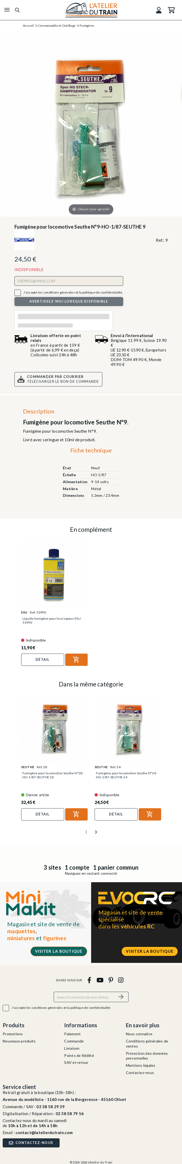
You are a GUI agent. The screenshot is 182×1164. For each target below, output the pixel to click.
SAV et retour (76, 1062)
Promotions (13, 1034)
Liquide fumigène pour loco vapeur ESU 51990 (51, 620)
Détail (43, 659)
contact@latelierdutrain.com (44, 1132)
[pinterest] (110, 980)
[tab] (91, 451)
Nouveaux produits (19, 1041)
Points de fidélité (79, 1055)
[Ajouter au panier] (76, 660)
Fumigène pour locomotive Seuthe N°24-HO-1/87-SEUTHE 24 (126, 775)
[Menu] (7, 10)
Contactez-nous (140, 1072)
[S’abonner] (121, 997)
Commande (74, 1041)
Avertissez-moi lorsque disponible (68, 301)
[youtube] (100, 980)
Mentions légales (141, 1065)
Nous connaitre (139, 1034)
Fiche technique (91, 450)
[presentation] (86, 830)
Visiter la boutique (59, 951)
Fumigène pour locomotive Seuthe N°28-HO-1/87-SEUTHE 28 (53, 775)
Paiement (72, 1034)
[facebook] (89, 980)
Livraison (71, 1048)
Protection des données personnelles (147, 1056)
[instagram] (121, 980)
